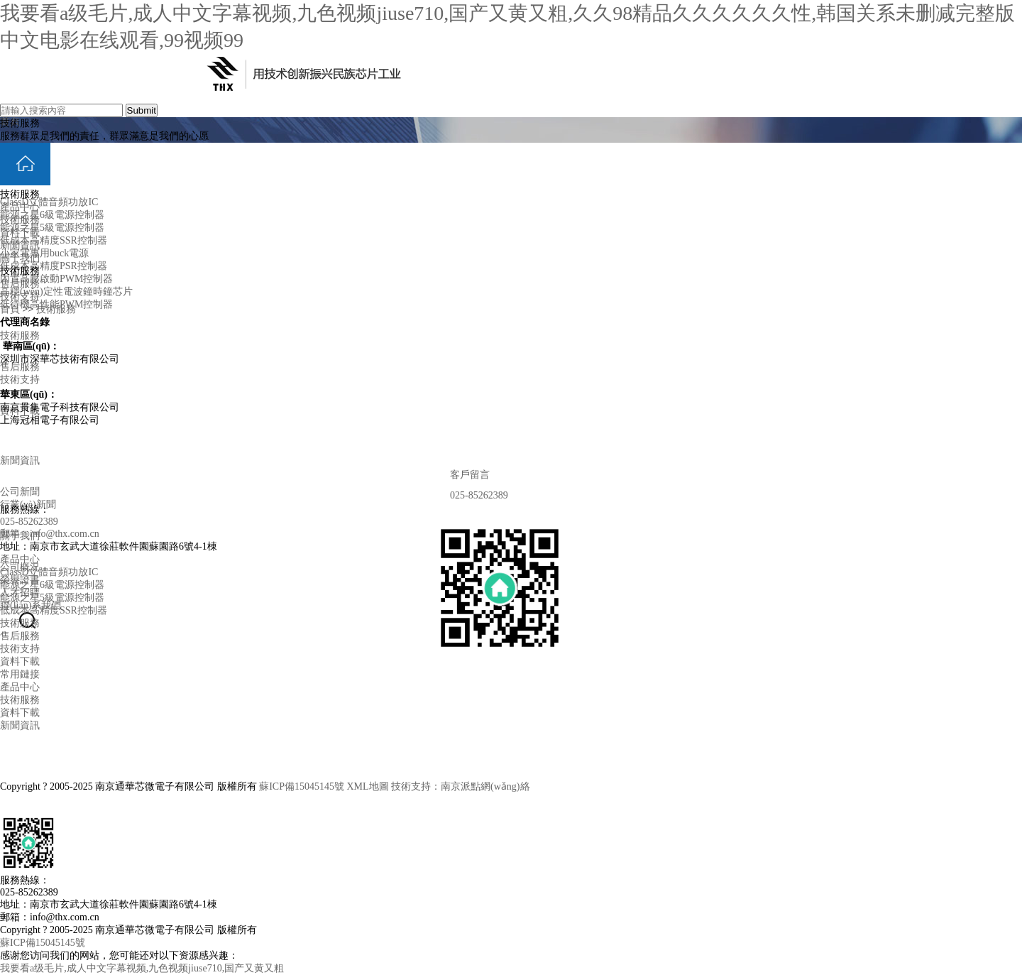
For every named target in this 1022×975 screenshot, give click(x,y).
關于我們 (20, 258)
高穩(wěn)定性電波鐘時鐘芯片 (66, 291)
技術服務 (20, 335)
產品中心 (20, 207)
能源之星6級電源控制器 (52, 214)
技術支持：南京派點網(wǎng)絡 (460, 786)
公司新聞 (20, 491)
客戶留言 (461, 474)
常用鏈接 (20, 674)
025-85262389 (470, 495)
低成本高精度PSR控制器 (53, 266)
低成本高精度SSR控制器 (53, 240)
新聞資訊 (20, 460)
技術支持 (20, 379)
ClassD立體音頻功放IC (49, 202)
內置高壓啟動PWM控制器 (56, 278)
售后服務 (20, 366)
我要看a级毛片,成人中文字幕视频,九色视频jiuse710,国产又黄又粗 (142, 968)
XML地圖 (367, 786)
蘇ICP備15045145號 (301, 786)
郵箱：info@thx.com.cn (49, 533)
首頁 (10, 309)
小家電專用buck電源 (44, 253)
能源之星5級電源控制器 (52, 227)
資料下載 (20, 232)
